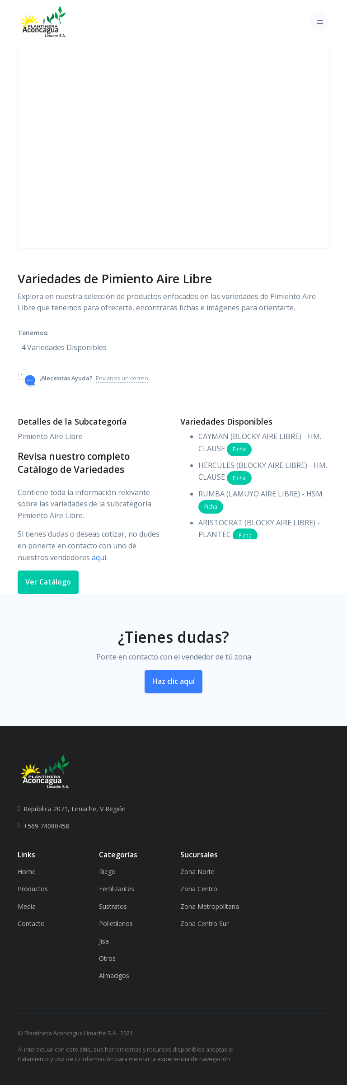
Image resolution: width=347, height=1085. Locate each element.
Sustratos (113, 906)
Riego (107, 871)
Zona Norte (197, 871)
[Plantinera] (43, 22)
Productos (33, 888)
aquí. (100, 557)
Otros (107, 958)
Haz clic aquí (173, 681)
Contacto (31, 923)
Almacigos (114, 975)
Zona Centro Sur (204, 923)
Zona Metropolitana (209, 906)
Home (27, 871)
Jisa (104, 941)
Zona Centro (198, 888)
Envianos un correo (122, 378)
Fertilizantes (116, 888)
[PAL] (45, 771)
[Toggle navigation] (319, 22)
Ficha (239, 449)
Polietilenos (116, 923)
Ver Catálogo (48, 582)
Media (27, 906)
